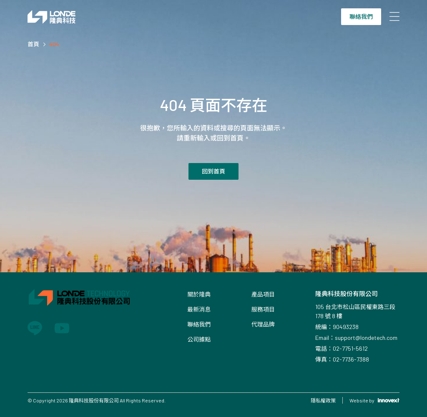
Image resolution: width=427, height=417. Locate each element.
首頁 (33, 44)
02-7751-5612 (350, 348)
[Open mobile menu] (394, 16)
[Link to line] (35, 328)
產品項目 (263, 294)
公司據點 (199, 339)
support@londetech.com (366, 337)
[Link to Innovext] (388, 400)
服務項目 (263, 309)
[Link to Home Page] (51, 17)
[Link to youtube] (62, 328)
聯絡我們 (361, 16)
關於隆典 (199, 294)
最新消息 (199, 309)
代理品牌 (263, 324)
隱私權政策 (323, 400)
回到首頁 (213, 171)
